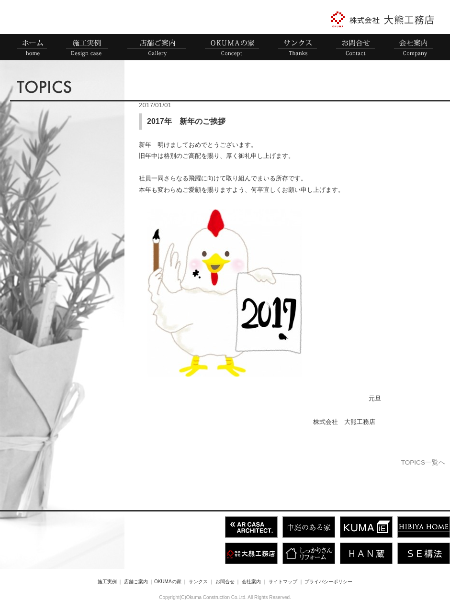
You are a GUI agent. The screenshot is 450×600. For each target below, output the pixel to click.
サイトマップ (283, 581)
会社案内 (251, 581)
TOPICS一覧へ (423, 462)
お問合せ (225, 581)
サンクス (198, 581)
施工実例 (107, 581)
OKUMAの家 (167, 581)
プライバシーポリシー (328, 581)
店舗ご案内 (136, 581)
